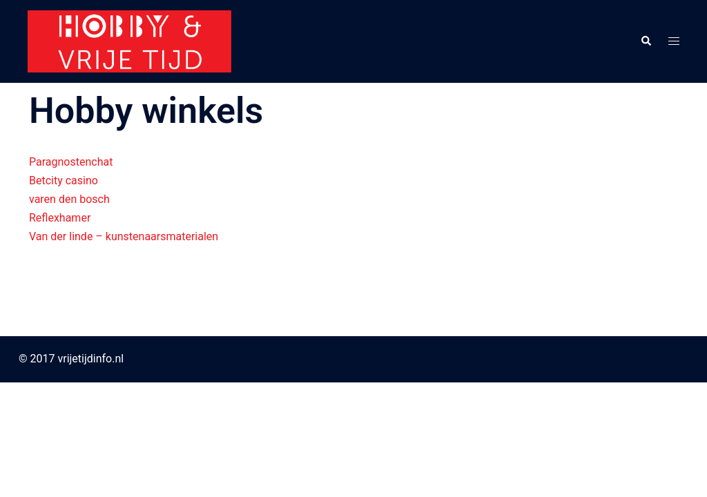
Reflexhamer (59, 217)
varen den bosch (69, 199)
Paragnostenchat (71, 161)
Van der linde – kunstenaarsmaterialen (123, 236)
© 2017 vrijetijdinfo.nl (71, 358)
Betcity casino (63, 180)
